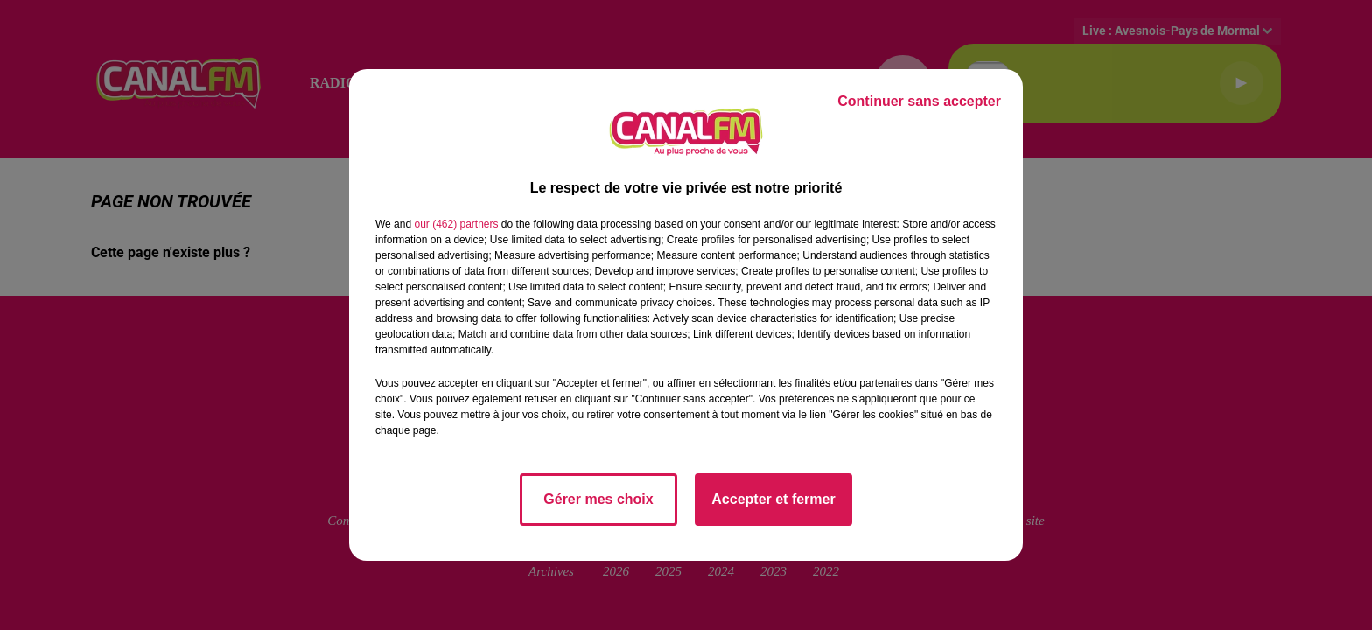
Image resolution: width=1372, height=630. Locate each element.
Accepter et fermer (773, 499)
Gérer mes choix (598, 499)
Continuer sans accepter (919, 101)
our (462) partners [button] (456, 224)
